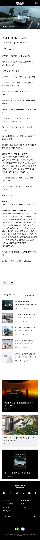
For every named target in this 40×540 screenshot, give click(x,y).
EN (36, 3)
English (11, 511)
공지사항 (6, 500)
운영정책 (6, 507)
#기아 (5, 283)
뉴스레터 (24, 507)
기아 (3, 43)
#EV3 (11, 283)
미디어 (9, 49)
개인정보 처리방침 (26, 500)
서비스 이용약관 (8, 504)
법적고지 (24, 504)
